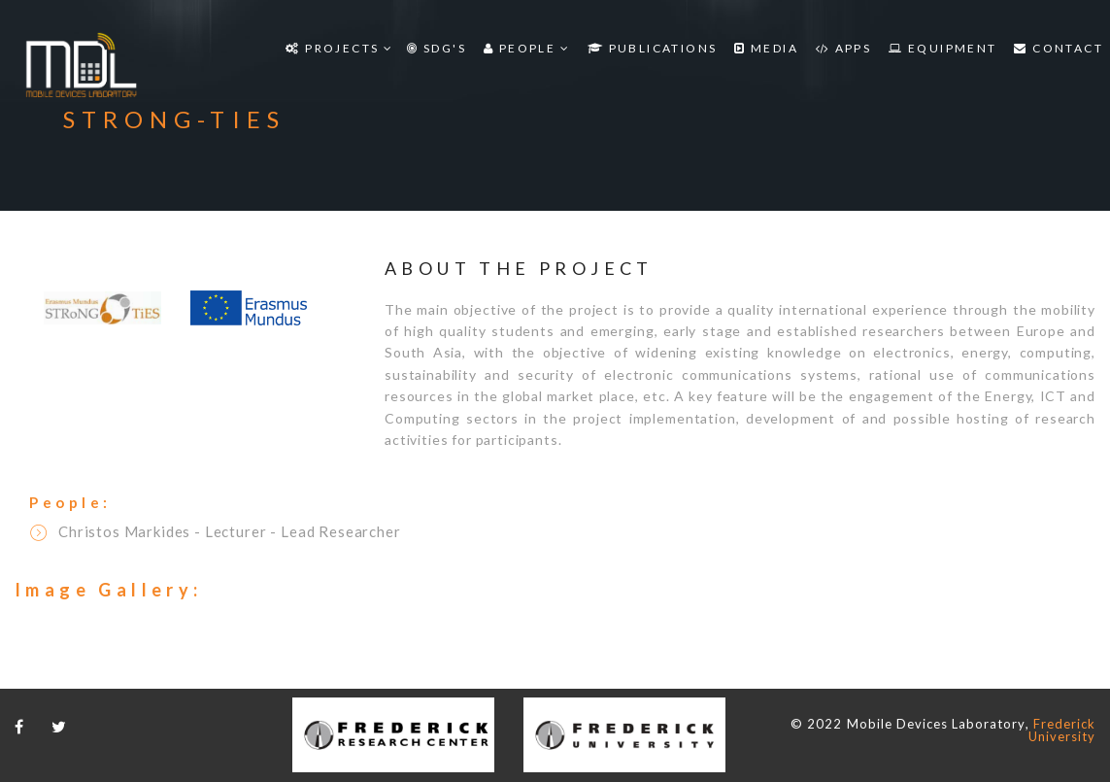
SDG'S (436, 48)
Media (766, 48)
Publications (653, 48)
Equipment (942, 48)
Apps (843, 48)
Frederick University (1061, 730)
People (527, 48)
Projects (339, 48)
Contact (1058, 48)
